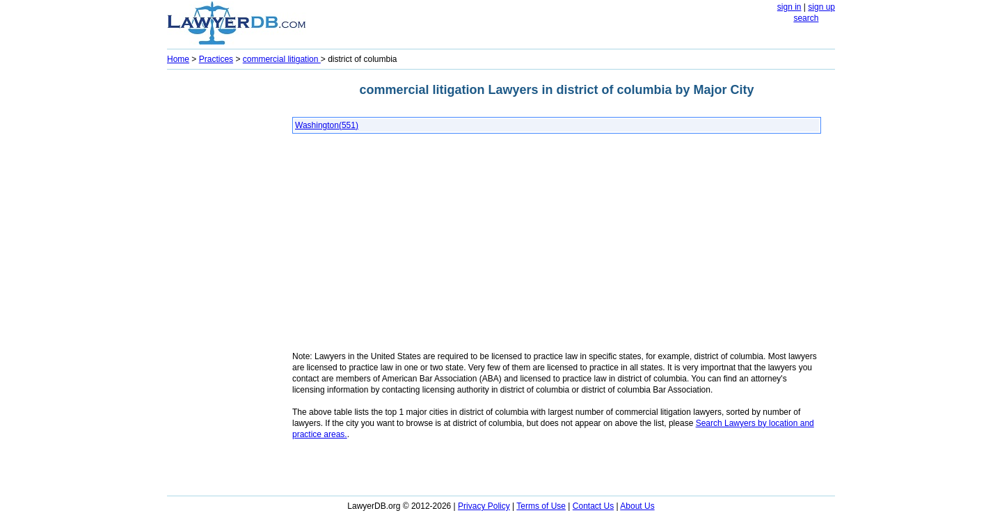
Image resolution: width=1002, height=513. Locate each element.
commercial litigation (282, 59)
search (805, 18)
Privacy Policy (484, 506)
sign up (821, 7)
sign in (789, 7)
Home (178, 59)
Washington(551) (326, 125)
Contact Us (593, 506)
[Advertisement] (222, 282)
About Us (637, 506)
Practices (216, 59)
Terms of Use (541, 506)
